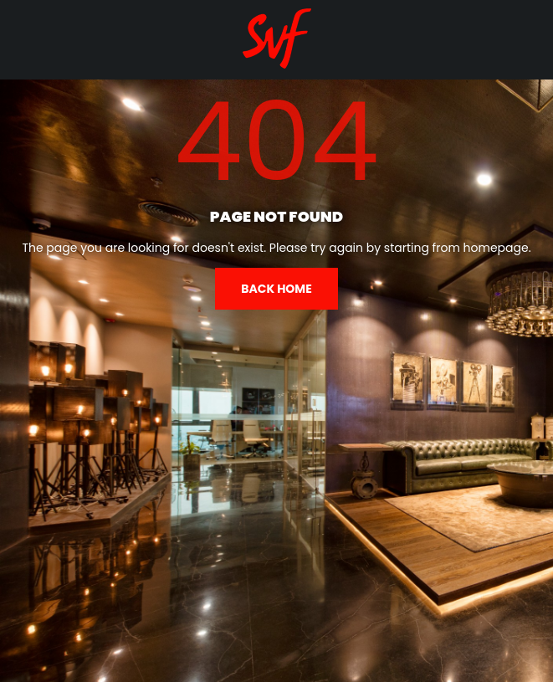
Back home (276, 288)
